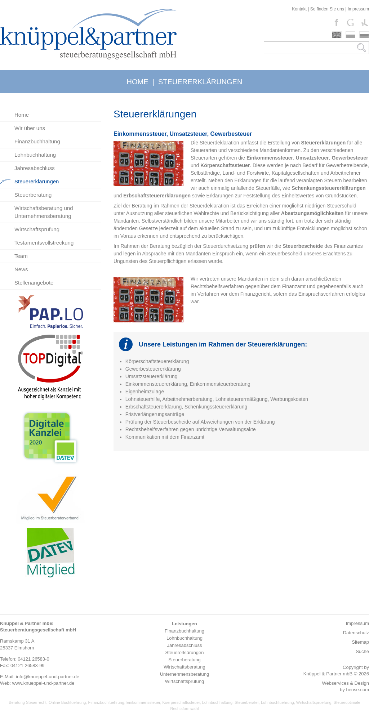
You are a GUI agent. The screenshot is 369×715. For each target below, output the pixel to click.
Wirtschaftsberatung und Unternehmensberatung (43, 212)
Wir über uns (29, 128)
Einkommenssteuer (143, 702)
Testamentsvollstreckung (44, 243)
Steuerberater (247, 702)
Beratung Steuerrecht (27, 702)
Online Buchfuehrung (67, 702)
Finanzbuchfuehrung (106, 702)
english (336, 35)
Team (21, 256)
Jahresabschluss (34, 168)
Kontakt (299, 9)
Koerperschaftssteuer (181, 702)
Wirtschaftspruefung (314, 702)
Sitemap (360, 642)
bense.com (357, 689)
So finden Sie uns (327, 9)
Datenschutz (356, 632)
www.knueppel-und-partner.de (43, 683)
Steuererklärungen (36, 181)
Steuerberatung (33, 195)
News (21, 269)
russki (364, 35)
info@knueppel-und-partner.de (47, 676)
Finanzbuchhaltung (37, 141)
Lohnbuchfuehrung (277, 702)
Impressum (358, 9)
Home (21, 115)
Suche (362, 651)
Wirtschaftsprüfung (36, 229)
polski (350, 35)
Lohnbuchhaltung (35, 155)
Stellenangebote (33, 283)
